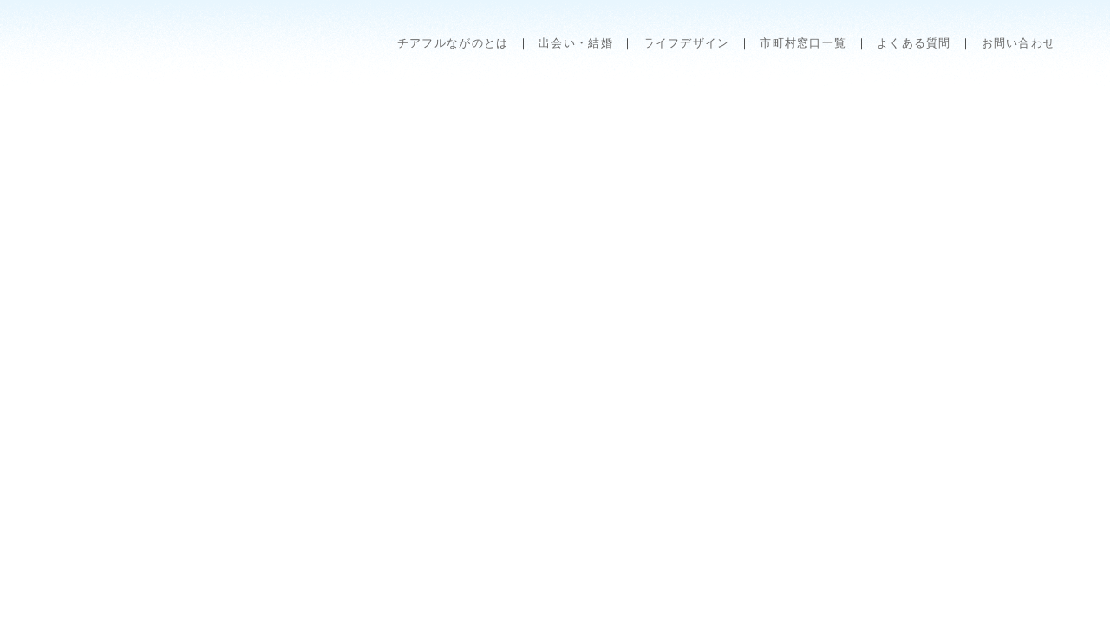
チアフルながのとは (453, 42)
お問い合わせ (1019, 42)
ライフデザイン (686, 42)
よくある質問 (914, 42)
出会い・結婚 (576, 42)
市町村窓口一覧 (803, 42)
